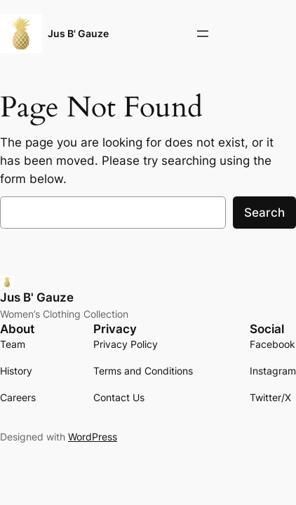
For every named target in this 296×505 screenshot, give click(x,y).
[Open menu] (202, 33)
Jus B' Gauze (78, 33)
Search (264, 213)
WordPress (92, 437)
